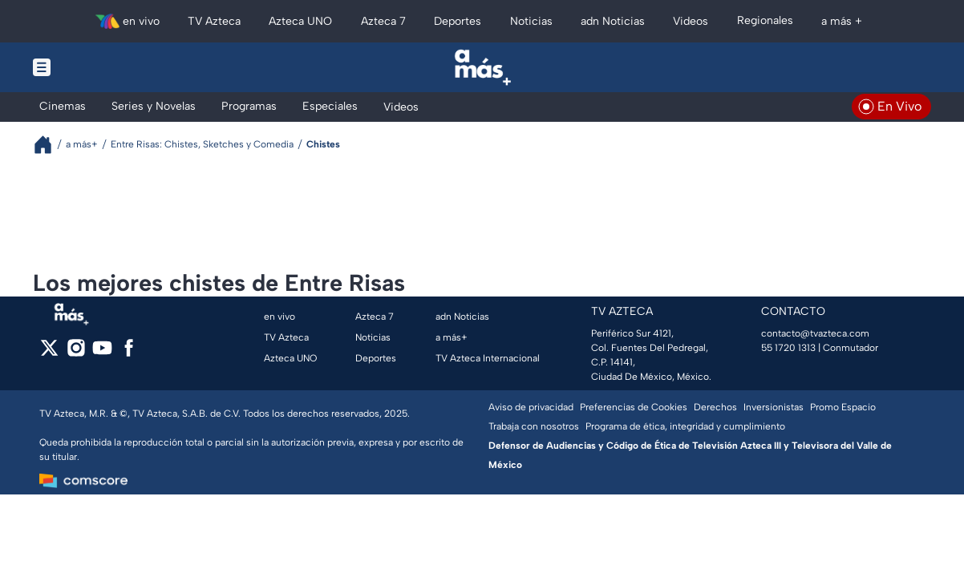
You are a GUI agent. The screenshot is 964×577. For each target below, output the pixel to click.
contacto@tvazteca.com (815, 333)
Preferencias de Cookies (633, 407)
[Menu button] (97, 67)
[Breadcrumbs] (49, 145)
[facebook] (129, 353)
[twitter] (49, 353)
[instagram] (76, 353)
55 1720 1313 (788, 347)
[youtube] (102, 353)
